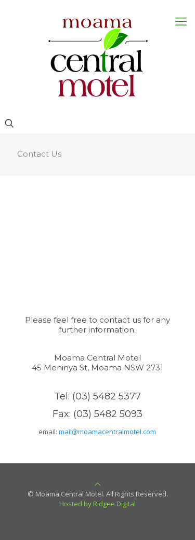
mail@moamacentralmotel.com (107, 431)
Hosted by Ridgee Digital (97, 503)
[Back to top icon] (97, 484)
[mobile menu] (181, 21)
